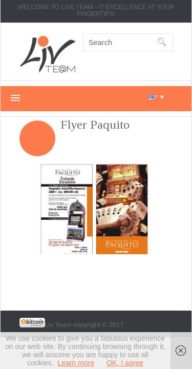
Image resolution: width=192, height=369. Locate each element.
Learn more (76, 363)
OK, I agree (124, 363)
